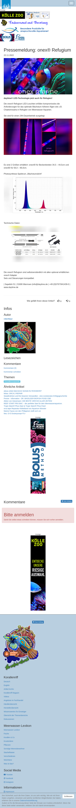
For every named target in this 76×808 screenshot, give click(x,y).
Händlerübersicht (10, 704)
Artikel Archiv (9, 689)
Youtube (8, 775)
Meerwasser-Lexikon (12, 730)
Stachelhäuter (9, 752)
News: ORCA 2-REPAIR (13, 393)
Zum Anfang (67, 501)
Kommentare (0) (10, 368)
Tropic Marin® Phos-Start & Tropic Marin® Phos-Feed (24, 406)
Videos (6, 697)
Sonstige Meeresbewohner (14, 749)
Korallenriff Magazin (11, 693)
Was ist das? (9, 764)
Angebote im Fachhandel (13, 700)
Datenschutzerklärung (28, 800)
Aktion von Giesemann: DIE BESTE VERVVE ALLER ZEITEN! (28, 401)
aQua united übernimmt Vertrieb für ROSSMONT (23, 391)
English (6, 685)
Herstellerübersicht (11, 708)
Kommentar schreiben (12, 372)
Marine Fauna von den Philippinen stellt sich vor (22, 411)
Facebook (8, 778)
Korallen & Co (9, 737)
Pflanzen (7, 745)
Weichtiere (8, 760)
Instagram (8, 782)
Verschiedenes (9, 756)
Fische (6, 734)
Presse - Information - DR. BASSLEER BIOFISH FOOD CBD (27, 398)
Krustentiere (8, 741)
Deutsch (7, 682)
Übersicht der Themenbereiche (16, 715)
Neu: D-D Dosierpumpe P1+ (15, 414)
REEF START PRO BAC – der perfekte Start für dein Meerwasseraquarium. (33, 403)
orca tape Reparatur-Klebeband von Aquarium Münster (25, 409)
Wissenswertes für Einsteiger (15, 712)
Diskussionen (9, 719)
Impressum (9, 792)
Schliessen (68, 796)
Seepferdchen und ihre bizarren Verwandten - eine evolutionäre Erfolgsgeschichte (35, 396)
